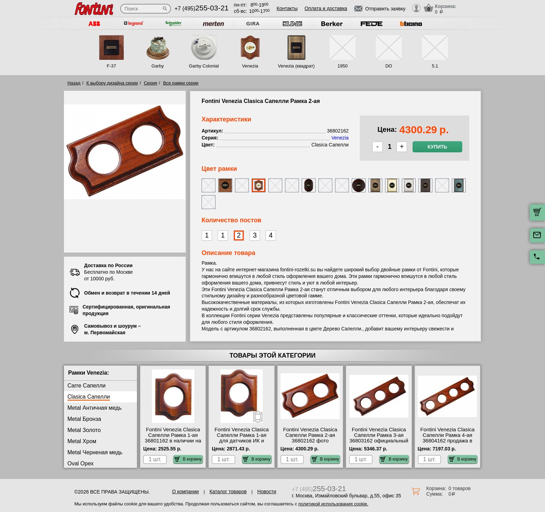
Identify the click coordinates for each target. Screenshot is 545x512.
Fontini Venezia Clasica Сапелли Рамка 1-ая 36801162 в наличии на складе (173, 438)
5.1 (435, 66)
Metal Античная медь (94, 408)
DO (388, 66)
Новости (266, 491)
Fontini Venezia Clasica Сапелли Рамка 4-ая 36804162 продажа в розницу (447, 438)
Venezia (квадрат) (296, 66)
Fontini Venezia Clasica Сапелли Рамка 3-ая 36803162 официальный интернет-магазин (378, 438)
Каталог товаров (228, 491)
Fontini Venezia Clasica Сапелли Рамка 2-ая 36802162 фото (310, 435)
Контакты (287, 8)
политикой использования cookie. (333, 503)
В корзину (188, 459)
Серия (150, 83)
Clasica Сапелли (88, 397)
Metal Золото (84, 430)
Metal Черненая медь (94, 452)
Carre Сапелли (86, 386)
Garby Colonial (204, 66)
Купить (437, 147)
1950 (342, 66)
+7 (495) (201, 8)
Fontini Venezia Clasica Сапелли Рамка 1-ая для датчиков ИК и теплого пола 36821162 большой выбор (241, 441)
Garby (158, 66)
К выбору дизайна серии (112, 83)
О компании (185, 491)
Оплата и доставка (325, 8)
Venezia (250, 66)
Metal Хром (81, 441)
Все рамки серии (180, 83)
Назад (73, 83)
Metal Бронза (84, 419)
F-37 (111, 66)
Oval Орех (80, 463)
